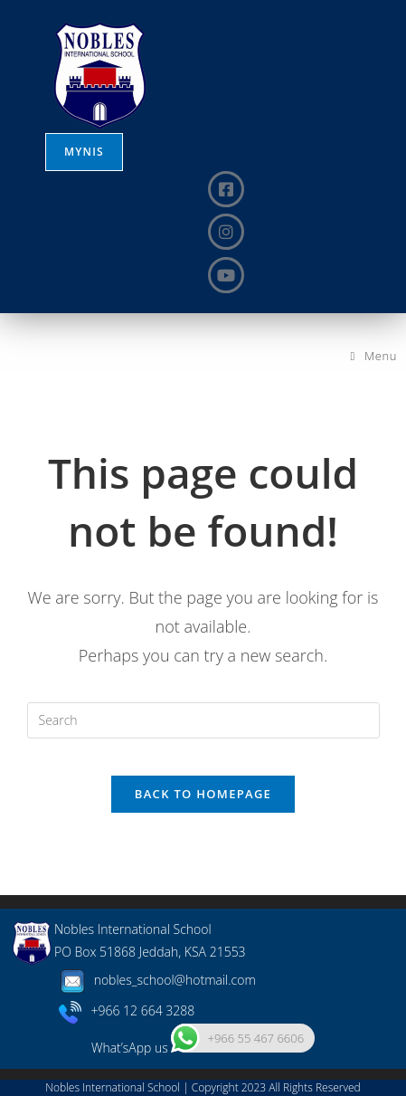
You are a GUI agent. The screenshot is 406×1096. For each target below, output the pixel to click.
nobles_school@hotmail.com (155, 979)
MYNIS (84, 151)
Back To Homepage (203, 794)
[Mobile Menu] (374, 355)
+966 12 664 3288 (127, 1010)
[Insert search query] (203, 720)
